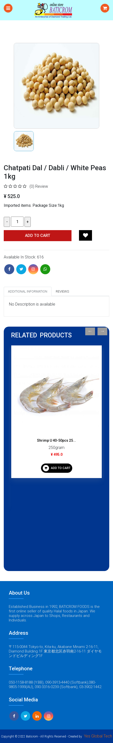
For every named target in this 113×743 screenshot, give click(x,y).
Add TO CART (37, 235)
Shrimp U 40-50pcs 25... (56, 440)
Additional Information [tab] (27, 291)
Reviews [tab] (62, 291)
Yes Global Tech (98, 736)
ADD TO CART (56, 468)
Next (102, 331)
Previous (90, 331)
